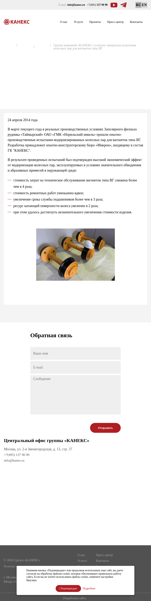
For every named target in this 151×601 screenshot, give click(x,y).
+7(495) (97, 5)
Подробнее (89, 588)
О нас (46, 22)
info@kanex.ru (14, 460)
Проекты (83, 22)
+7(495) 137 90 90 (17, 455)
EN (144, 5)
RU (138, 5)
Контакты (134, 22)
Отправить (105, 427)
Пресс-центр (108, 22)
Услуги (64, 22)
